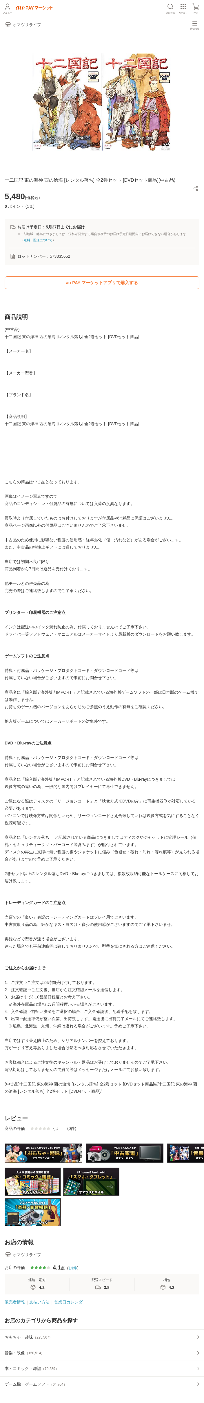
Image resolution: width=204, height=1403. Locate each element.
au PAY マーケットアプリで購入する (102, 282)
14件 (72, 1268)
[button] (195, 188)
